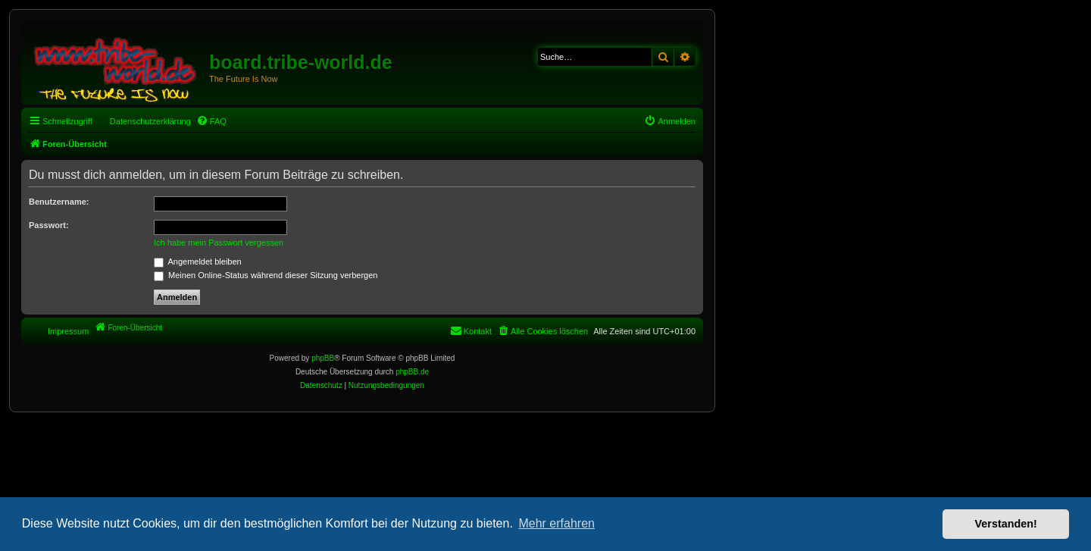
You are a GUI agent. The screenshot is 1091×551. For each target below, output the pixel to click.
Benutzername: (59, 201)
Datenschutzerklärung (150, 121)
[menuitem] (211, 121)
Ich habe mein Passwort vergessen (218, 242)
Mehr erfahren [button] (556, 523)
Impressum (68, 331)
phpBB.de (412, 372)
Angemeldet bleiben (198, 261)
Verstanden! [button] (1006, 524)
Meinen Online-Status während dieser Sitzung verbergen (265, 275)
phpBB (322, 358)
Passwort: (49, 225)
